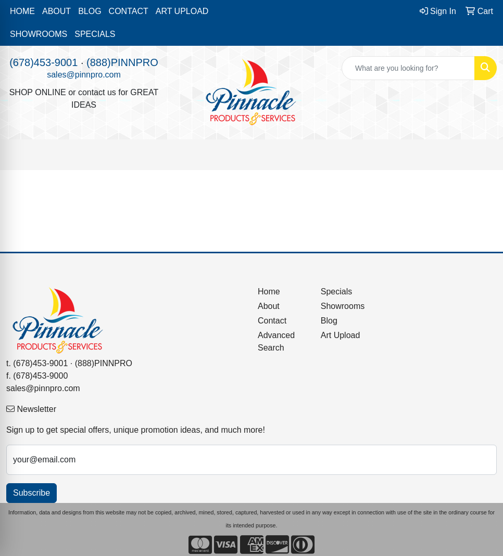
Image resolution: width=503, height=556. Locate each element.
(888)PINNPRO (122, 62)
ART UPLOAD (182, 11)
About (269, 306)
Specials (336, 291)
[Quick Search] (408, 68)
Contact (272, 320)
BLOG (89, 11)
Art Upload (340, 335)
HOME (22, 11)
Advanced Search (276, 341)
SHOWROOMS (38, 34)
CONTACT (128, 11)
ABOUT (56, 11)
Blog (329, 320)
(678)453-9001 (43, 62)
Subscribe (31, 492)
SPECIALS (94, 34)
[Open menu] (482, 155)
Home (269, 291)
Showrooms (342, 306)
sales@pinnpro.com (84, 74)
